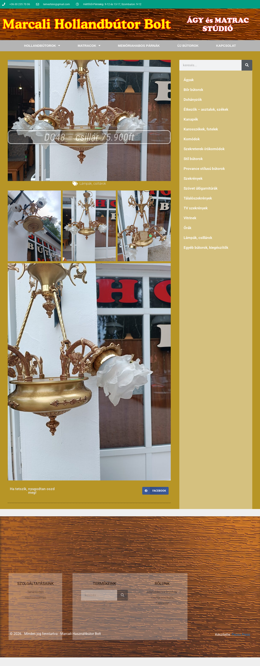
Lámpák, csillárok (93, 183)
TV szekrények (196, 208)
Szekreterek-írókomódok (204, 149)
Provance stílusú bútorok (204, 168)
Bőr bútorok (193, 90)
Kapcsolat (226, 45)
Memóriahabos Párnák (139, 45)
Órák (187, 228)
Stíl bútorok (193, 159)
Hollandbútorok (42, 45)
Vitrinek (190, 218)
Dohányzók (193, 99)
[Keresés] (247, 65)
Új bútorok (188, 45)
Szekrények (193, 178)
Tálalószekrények (198, 198)
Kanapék (191, 119)
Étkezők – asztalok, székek (206, 109)
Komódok (192, 139)
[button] (155, 491)
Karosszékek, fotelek (201, 129)
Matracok (89, 45)
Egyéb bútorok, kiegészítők (206, 247)
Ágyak (189, 80)
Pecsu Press (241, 635)
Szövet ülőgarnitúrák (201, 188)
